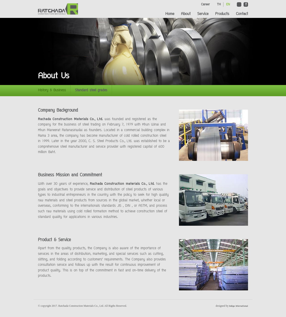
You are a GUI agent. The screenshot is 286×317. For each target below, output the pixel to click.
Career (205, 4)
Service (202, 14)
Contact (242, 14)
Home (169, 14)
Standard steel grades (91, 90)
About (186, 14)
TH (219, 4)
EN (228, 4)
